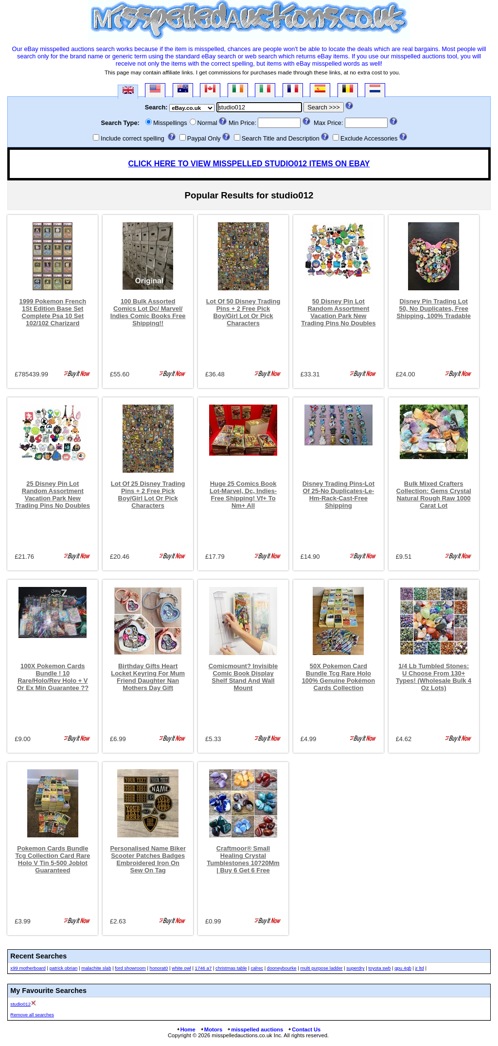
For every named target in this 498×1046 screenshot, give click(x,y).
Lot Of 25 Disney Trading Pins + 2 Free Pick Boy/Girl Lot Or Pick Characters (148, 494)
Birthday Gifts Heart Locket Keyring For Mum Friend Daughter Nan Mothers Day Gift (148, 676)
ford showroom (130, 968)
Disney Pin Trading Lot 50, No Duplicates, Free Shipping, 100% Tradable (433, 308)
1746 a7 (203, 968)
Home (186, 1029)
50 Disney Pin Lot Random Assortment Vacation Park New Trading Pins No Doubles (338, 312)
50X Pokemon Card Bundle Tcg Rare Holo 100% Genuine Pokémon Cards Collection (338, 676)
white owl (181, 968)
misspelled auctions (255, 1029)
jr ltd (419, 968)
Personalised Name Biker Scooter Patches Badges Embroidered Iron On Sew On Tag (148, 859)
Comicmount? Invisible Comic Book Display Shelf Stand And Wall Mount (243, 676)
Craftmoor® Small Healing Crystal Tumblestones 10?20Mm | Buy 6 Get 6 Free (243, 859)
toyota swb (379, 968)
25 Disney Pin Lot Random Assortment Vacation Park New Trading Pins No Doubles (53, 494)
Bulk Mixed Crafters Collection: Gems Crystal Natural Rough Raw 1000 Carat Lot (433, 494)
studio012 (20, 1004)
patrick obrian (64, 968)
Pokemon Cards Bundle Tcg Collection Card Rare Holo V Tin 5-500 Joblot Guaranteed (52, 859)
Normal (207, 122)
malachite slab (96, 968)
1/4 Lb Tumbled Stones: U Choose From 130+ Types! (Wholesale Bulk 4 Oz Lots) (433, 676)
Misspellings (170, 122)
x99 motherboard (28, 968)
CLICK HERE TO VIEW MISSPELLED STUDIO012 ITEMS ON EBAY (249, 164)
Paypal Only (204, 138)
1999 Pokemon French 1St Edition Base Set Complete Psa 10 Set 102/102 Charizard (53, 312)
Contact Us (303, 1029)
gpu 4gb (402, 968)
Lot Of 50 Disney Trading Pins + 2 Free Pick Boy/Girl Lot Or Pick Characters (243, 312)
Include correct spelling (132, 138)
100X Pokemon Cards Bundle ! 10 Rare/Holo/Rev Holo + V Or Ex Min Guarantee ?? (53, 676)
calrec (256, 968)
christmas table (231, 968)
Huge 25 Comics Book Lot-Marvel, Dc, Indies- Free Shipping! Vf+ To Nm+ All (243, 494)
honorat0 (159, 968)
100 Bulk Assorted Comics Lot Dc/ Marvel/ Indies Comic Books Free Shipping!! (148, 312)
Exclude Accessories (368, 138)
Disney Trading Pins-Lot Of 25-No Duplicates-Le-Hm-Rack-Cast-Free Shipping (338, 494)
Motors (211, 1029)
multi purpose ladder (322, 968)
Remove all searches (32, 1014)
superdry (355, 968)
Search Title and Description (281, 138)
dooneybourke (282, 968)
